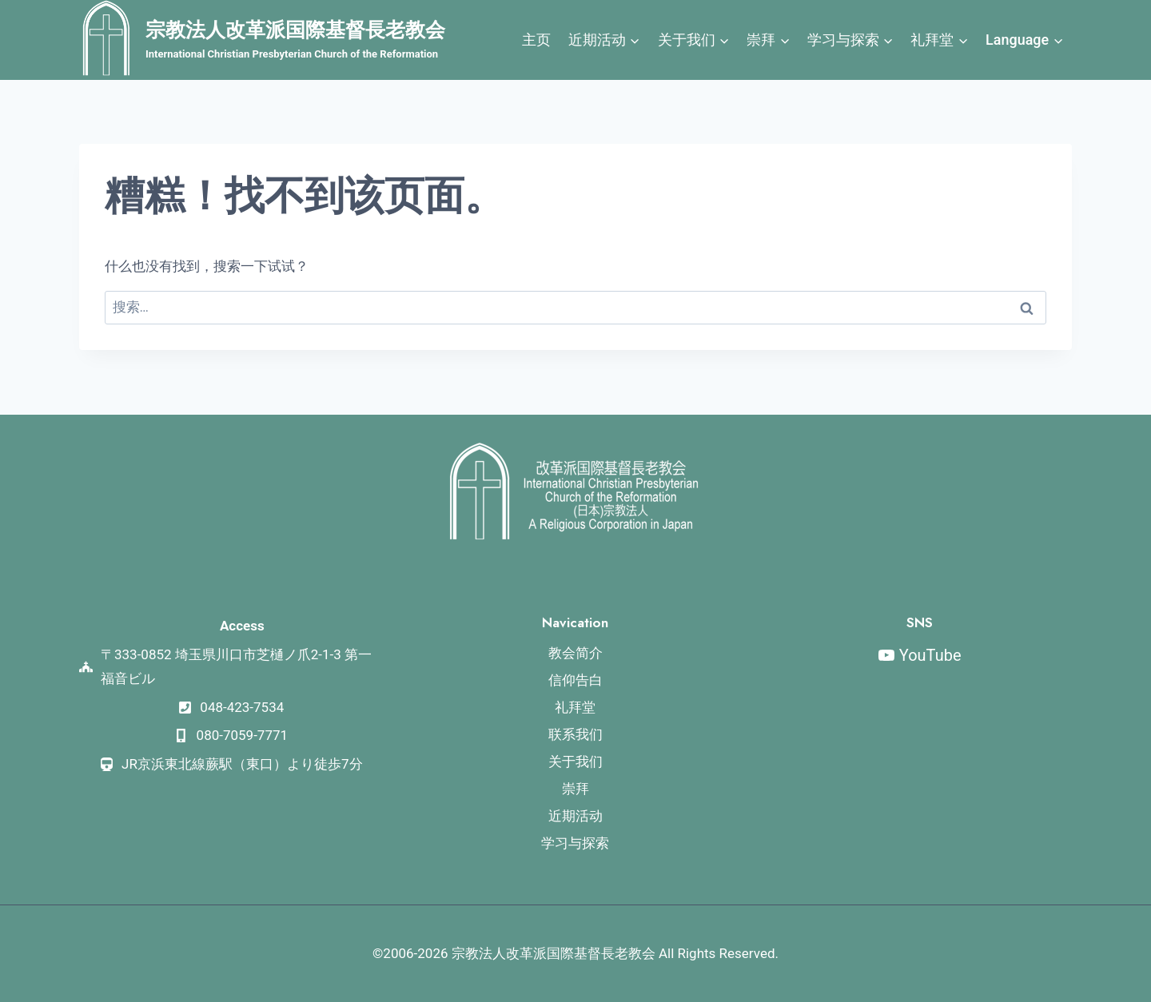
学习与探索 (575, 843)
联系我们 (575, 734)
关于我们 (575, 761)
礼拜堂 (575, 707)
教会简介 (575, 653)
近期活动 (575, 816)
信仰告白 (575, 680)
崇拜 (575, 789)
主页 (536, 39)
